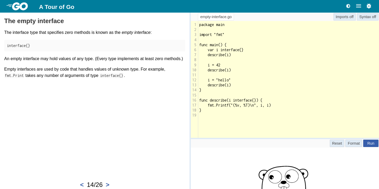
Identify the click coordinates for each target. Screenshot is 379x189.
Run (370, 143)
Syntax (365, 17)
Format (354, 143)
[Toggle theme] (348, 6)
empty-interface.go (216, 17)
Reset (337, 143)
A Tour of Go (56, 7)
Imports (342, 17)
